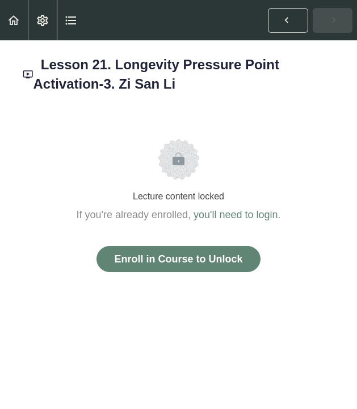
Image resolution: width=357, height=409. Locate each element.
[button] (14, 20)
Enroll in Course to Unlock (178, 259)
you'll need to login (236, 214)
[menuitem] (42, 20)
